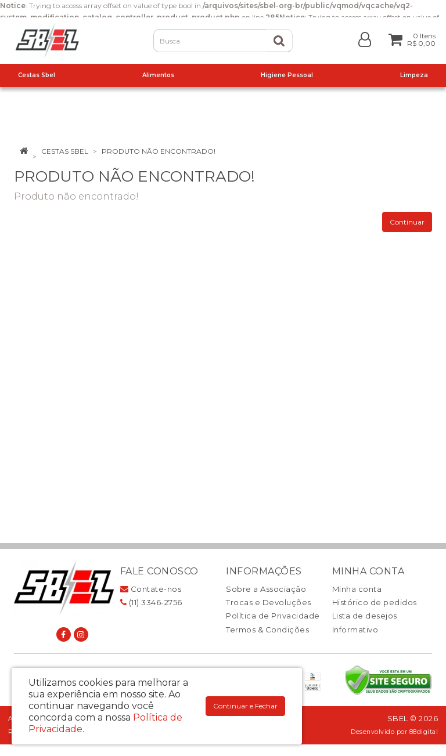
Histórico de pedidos (374, 602)
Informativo (355, 629)
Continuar (407, 222)
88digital (423, 732)
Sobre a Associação (266, 589)
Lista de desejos (364, 615)
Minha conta (357, 589)
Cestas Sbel (64, 151)
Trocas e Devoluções (268, 602)
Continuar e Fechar (245, 705)
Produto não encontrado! (158, 151)
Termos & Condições (267, 629)
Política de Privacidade (273, 615)
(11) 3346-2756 (151, 602)
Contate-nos (151, 589)
